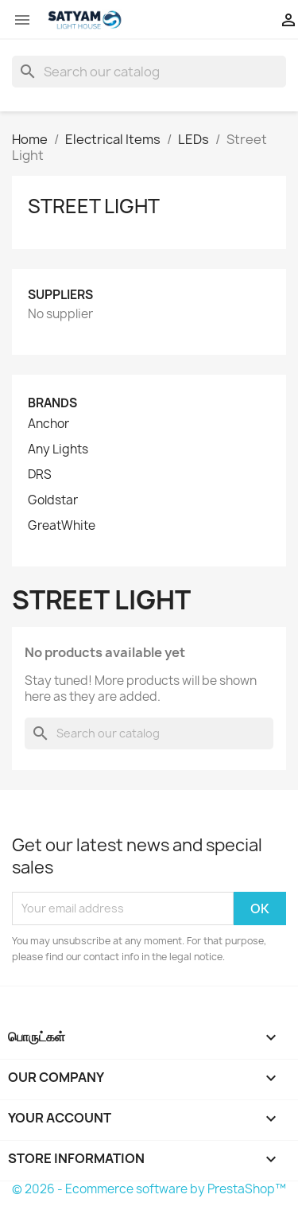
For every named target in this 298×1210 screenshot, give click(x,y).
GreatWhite (61, 526)
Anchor (48, 424)
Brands (52, 403)
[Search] (149, 72)
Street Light (94, 206)
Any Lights (58, 449)
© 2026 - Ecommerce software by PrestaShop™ (149, 1189)
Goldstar (53, 500)
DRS (40, 475)
